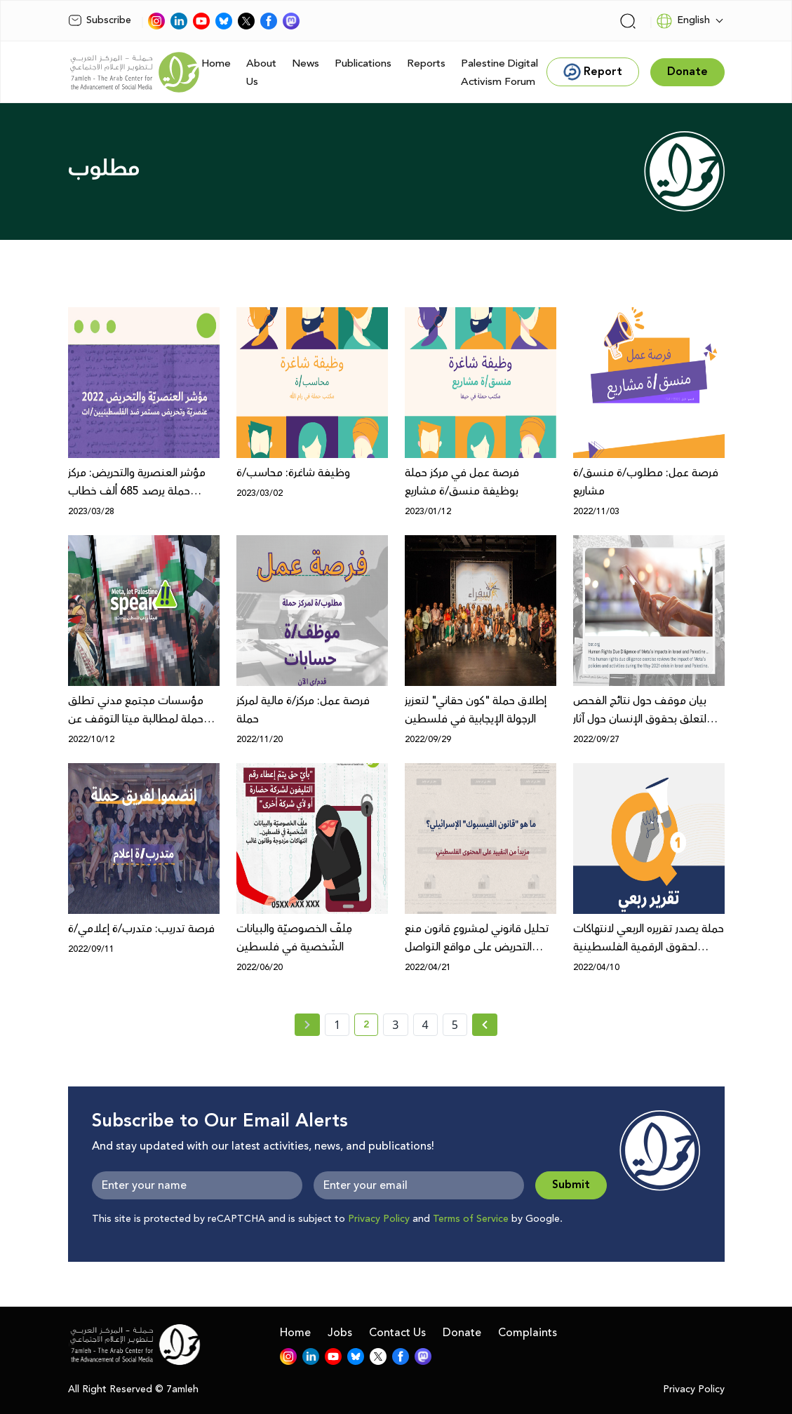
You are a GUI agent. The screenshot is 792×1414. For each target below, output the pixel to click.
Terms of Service (471, 1219)
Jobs (340, 1332)
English (683, 21)
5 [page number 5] (455, 1024)
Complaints (527, 1332)
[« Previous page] (307, 1025)
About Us (261, 72)
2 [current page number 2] (370, 1027)
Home (216, 63)
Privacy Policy (379, 1219)
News (305, 63)
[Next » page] (484, 1025)
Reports (426, 63)
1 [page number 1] (337, 1024)
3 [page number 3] (395, 1024)
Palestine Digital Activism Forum (499, 72)
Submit (571, 1185)
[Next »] (485, 1025)
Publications (363, 63)
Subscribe (99, 20)
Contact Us (397, 1332)
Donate (462, 1332)
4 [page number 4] (425, 1024)
